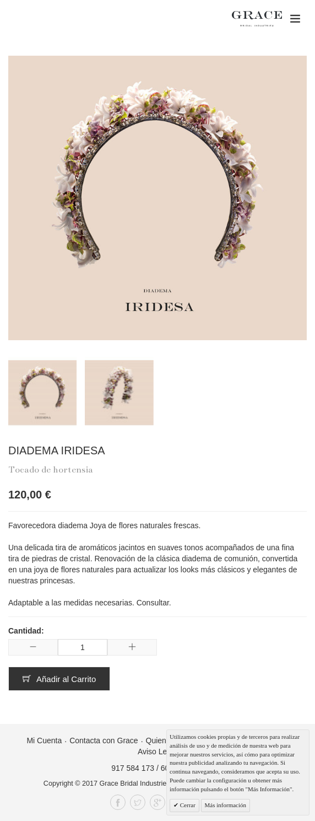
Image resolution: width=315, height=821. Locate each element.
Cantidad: (26, 630)
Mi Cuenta (44, 740)
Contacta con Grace (103, 740)
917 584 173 (132, 768)
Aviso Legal (157, 751)
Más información (225, 805)
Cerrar (186, 805)
